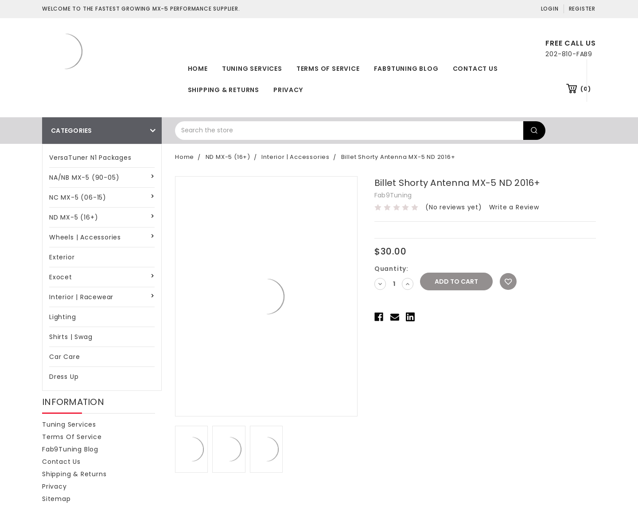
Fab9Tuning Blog (406, 68)
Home (198, 68)
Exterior (61, 257)
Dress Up (63, 376)
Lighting (62, 316)
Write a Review (514, 207)
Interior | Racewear (81, 297)
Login (550, 8)
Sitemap (56, 498)
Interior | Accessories (295, 157)
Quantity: (391, 268)
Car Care (64, 356)
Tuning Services (252, 68)
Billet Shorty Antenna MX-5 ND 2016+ (398, 157)
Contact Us (475, 68)
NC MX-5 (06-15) (77, 197)
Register (582, 8)
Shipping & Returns (223, 89)
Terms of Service (328, 68)
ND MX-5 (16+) (73, 217)
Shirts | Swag (70, 336)
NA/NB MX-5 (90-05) (84, 177)
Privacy (288, 89)
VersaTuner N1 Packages (90, 157)
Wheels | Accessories (85, 237)
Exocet (60, 277)
